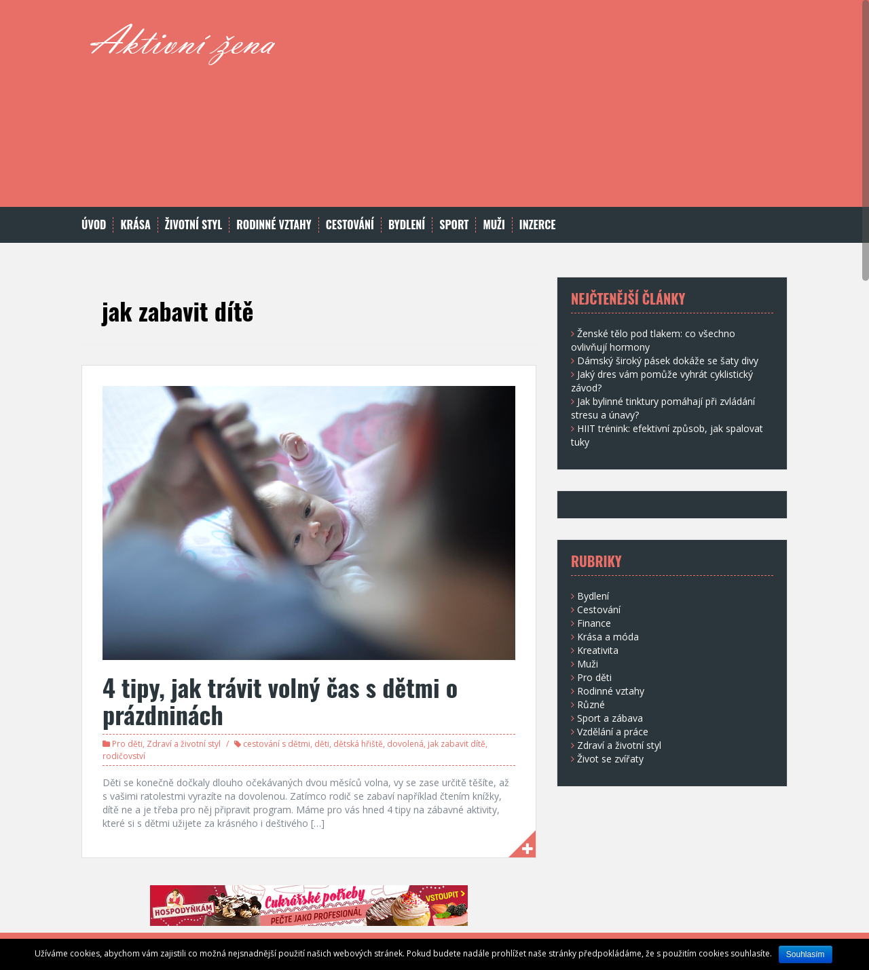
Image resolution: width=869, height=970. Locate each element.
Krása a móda (608, 636)
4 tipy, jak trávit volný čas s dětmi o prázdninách (280, 700)
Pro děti (127, 744)
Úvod (93, 225)
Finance (594, 623)
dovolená (405, 744)
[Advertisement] (537, 112)
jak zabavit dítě (456, 744)
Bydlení (406, 225)
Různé (591, 704)
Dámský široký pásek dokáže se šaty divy (667, 360)
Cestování (350, 225)
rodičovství (124, 756)
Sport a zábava (610, 718)
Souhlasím (805, 954)
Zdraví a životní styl (184, 744)
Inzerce (537, 225)
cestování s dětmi (276, 744)
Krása (135, 225)
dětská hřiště (358, 744)
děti (321, 744)
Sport (453, 225)
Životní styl (194, 225)
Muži (493, 225)
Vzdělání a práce (612, 731)
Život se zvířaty (610, 758)
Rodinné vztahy (273, 225)
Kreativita (597, 650)
